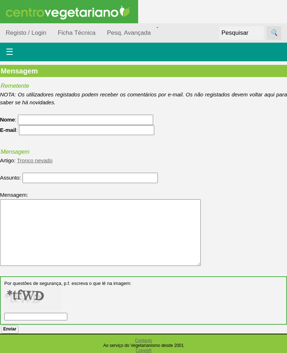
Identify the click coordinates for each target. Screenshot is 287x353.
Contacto (143, 340)
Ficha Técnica (77, 32)
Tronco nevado (35, 160)
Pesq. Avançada (129, 32)
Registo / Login (26, 32)
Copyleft (143, 350)
